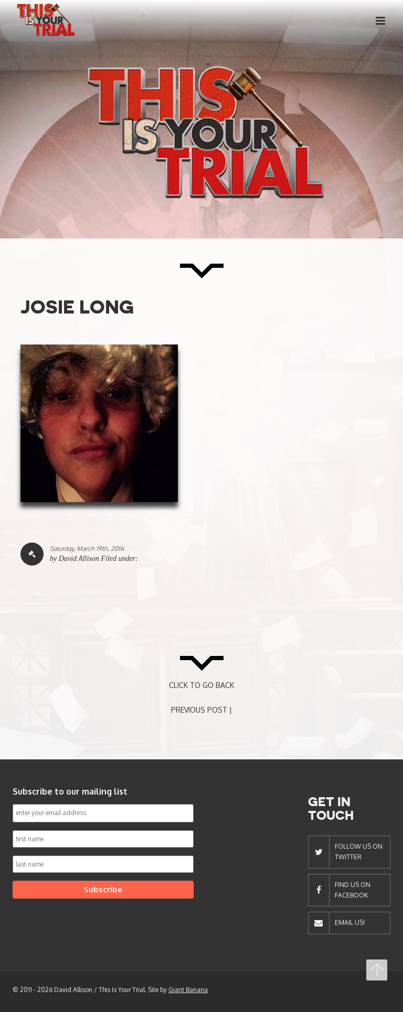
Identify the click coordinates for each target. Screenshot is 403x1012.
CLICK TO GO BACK (201, 685)
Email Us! (350, 922)
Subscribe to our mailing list (70, 791)
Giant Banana (188, 990)
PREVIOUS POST (199, 709)
